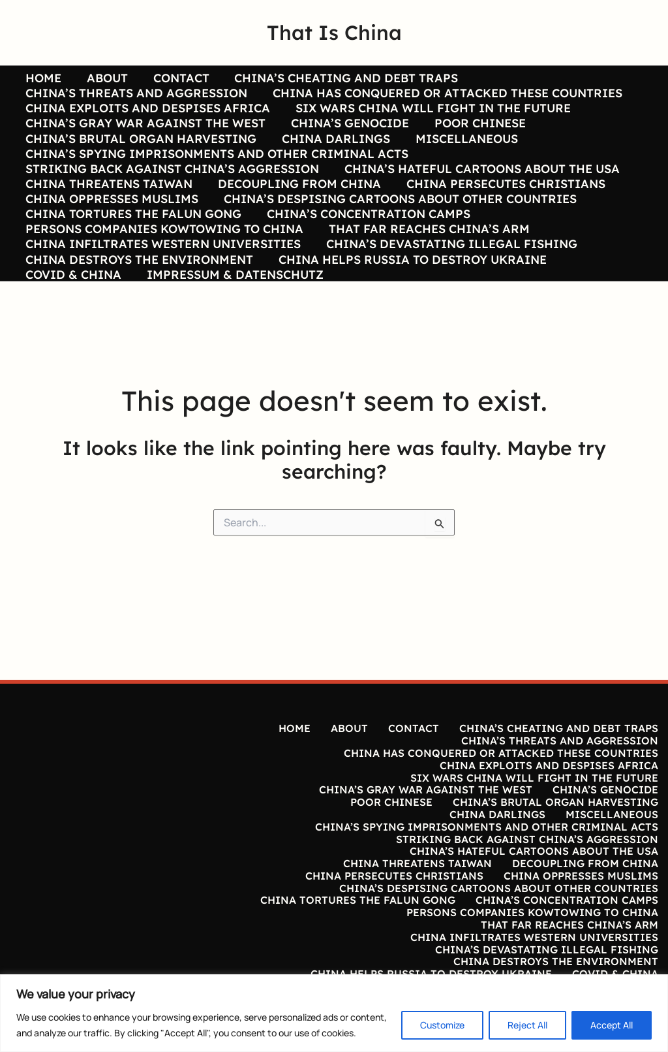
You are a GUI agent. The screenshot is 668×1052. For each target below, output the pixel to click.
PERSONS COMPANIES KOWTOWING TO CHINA (164, 273)
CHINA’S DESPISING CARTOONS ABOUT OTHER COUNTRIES (397, 234)
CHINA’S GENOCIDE (347, 136)
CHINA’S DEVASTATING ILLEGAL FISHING (449, 292)
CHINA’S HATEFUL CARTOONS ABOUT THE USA (479, 195)
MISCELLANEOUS (462, 156)
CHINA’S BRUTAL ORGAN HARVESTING (140, 156)
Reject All (527, 1025)
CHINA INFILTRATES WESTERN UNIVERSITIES (162, 292)
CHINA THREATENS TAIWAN (108, 215)
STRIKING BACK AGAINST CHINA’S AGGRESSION (171, 195)
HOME (43, 78)
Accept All (611, 1025)
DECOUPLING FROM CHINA (296, 215)
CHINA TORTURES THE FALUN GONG (133, 253)
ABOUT (104, 78)
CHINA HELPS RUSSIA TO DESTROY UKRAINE (410, 312)
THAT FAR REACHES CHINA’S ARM (426, 273)
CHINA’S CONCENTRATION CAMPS (366, 253)
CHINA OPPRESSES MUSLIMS (111, 234)
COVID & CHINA (73, 331)
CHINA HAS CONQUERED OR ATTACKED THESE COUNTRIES (445, 98)
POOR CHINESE (475, 136)
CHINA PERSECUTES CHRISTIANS (501, 215)
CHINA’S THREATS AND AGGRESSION (136, 98)
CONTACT (177, 78)
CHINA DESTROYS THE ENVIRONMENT (138, 312)
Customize (442, 1025)
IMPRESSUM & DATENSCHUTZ (232, 331)
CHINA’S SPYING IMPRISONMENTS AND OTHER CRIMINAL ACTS (216, 175)
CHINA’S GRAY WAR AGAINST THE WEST (145, 136)
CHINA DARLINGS (333, 156)
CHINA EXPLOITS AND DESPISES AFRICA (147, 117)
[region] (334, 1013)
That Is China (334, 32)
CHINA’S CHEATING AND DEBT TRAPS (340, 78)
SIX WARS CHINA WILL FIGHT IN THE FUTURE (430, 117)
